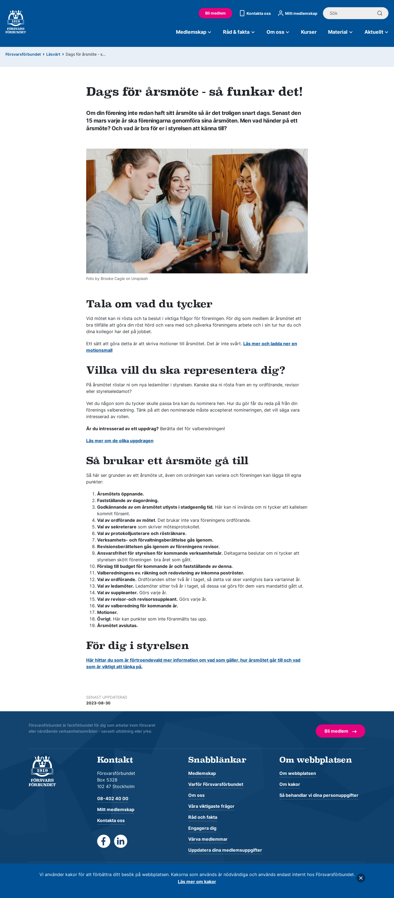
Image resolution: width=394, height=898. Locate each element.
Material (340, 32)
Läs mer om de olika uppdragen (119, 440)
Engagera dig (202, 828)
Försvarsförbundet (23, 54)
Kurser (309, 32)
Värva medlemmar (208, 839)
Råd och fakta (202, 817)
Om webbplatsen (297, 773)
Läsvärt (53, 54)
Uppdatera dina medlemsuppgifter (225, 850)
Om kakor (289, 784)
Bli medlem (215, 13)
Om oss (278, 32)
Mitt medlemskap (296, 13)
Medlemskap (194, 32)
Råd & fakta (239, 32)
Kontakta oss (254, 13)
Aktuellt (376, 32)
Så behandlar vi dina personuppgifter (318, 795)
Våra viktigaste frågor (211, 806)
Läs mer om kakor (197, 881)
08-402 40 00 (112, 798)
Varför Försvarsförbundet (215, 784)
